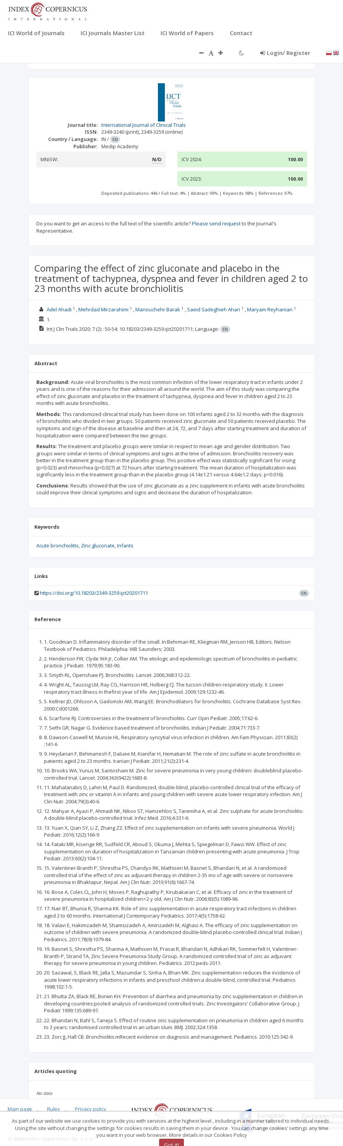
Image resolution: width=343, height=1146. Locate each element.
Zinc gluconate (98, 545)
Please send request (216, 223)
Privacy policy (90, 1109)
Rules (53, 1109)
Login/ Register (285, 53)
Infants (125, 545)
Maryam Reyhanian (270, 309)
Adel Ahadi (59, 309)
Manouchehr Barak (157, 309)
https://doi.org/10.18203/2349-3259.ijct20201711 (94, 592)
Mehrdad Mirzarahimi (103, 309)
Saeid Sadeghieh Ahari (213, 309)
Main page (20, 1109)
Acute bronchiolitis (57, 545)
